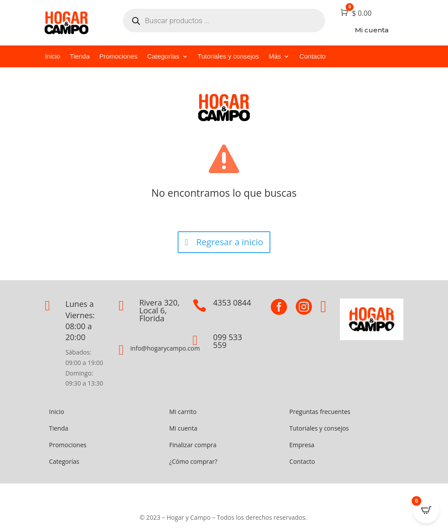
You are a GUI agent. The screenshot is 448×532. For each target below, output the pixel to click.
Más (275, 56)
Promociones (118, 56)
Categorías (163, 56)
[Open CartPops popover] (426, 510)
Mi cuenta (183, 428)
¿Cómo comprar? (193, 461)
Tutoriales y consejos (228, 56)
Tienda (79, 56)
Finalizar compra (193, 445)
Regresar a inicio (229, 242)
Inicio (52, 56)
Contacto (312, 56)
